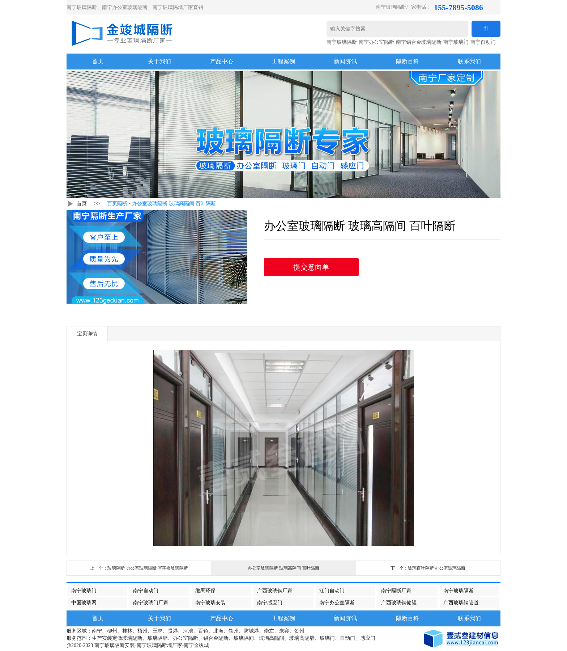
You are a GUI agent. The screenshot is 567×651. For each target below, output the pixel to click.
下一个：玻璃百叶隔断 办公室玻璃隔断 (428, 568)
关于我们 (159, 61)
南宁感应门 (269, 602)
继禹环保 (205, 590)
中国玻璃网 (84, 602)
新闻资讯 (345, 61)
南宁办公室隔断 (376, 42)
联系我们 (469, 61)
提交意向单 (311, 267)
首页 (82, 203)
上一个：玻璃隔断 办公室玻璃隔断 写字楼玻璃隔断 (139, 568)
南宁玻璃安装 (210, 602)
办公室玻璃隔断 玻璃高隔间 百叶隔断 (284, 568)
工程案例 (283, 61)
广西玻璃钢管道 (461, 602)
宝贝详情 (87, 334)
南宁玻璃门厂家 (151, 602)
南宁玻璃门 (456, 42)
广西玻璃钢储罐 (399, 602)
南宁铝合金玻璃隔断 (419, 42)
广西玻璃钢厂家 (275, 590)
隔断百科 (407, 61)
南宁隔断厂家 (396, 590)
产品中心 (221, 61)
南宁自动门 (483, 42)
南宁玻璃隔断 (342, 42)
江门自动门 (332, 590)
